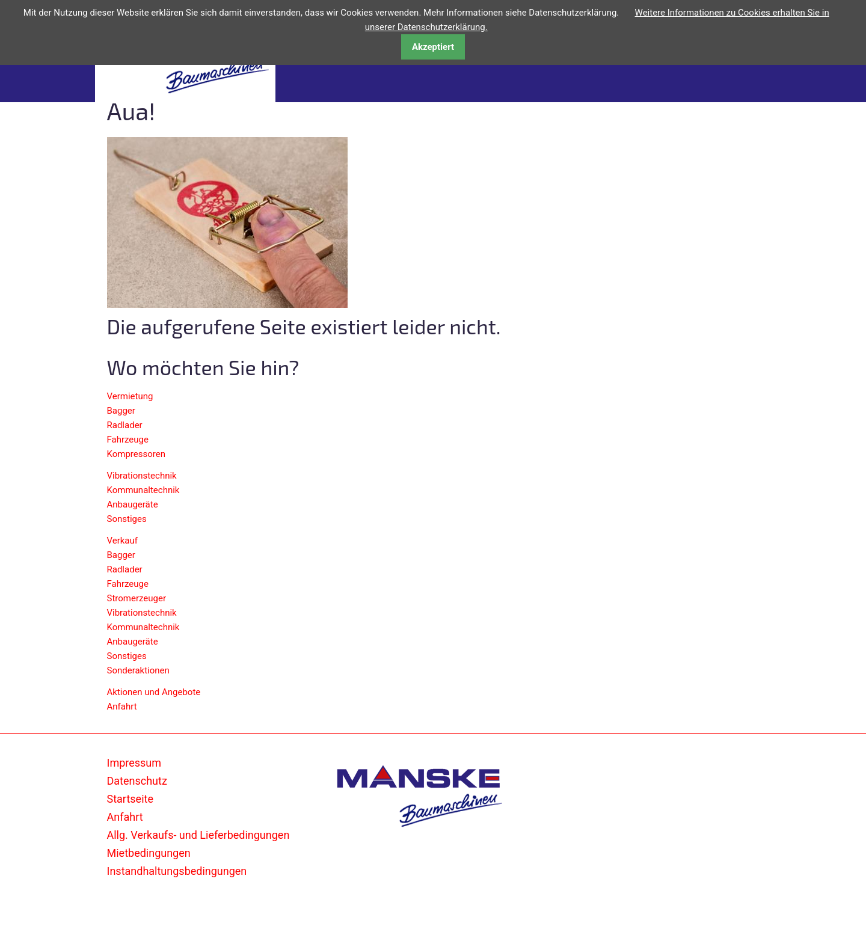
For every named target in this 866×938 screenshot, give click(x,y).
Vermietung (130, 396)
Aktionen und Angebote (154, 692)
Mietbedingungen (149, 853)
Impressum (134, 762)
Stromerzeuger (137, 598)
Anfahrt (122, 706)
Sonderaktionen (138, 670)
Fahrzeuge (128, 439)
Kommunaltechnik (143, 490)
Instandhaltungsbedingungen (177, 871)
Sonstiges (127, 518)
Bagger (121, 410)
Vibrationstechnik (142, 475)
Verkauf (122, 540)
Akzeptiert (433, 46)
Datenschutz (137, 780)
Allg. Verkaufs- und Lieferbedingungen (198, 835)
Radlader (125, 425)
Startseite (130, 798)
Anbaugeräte (132, 504)
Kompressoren (136, 454)
